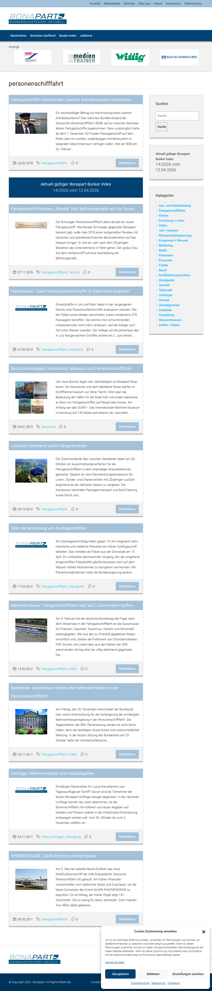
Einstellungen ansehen (188, 974)
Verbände (165, 310)
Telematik (165, 290)
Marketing (166, 245)
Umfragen (57, 837)
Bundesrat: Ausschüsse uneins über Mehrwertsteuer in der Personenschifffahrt (65, 692)
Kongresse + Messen (173, 240)
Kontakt (95, 3)
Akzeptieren (120, 974)
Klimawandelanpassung (175, 235)
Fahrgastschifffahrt (54, 163)
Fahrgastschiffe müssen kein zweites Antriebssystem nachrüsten (71, 99)
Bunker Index (67, 35)
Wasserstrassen (170, 320)
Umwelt (164, 300)
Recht (163, 270)
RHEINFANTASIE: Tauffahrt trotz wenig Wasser (54, 855)
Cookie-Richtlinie (140, 983)
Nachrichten (19, 35)
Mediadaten (112, 3)
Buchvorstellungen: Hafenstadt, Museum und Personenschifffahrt (71, 368)
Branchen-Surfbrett (43, 35)
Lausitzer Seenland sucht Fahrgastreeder (49, 445)
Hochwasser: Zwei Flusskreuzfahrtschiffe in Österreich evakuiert (70, 291)
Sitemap (129, 3)
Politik (73, 669)
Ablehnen (153, 974)
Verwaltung (73, 837)
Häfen (163, 225)
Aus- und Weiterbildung (175, 206)
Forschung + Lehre (171, 220)
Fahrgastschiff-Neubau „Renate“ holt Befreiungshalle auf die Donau (73, 208)
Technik (74, 272)
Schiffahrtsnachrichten (174, 275)
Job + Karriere (168, 230)
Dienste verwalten (115, 962)
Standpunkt (76, 586)
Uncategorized (169, 305)
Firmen (163, 215)
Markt (163, 250)
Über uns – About (150, 3)
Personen (165, 260)
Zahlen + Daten (169, 325)
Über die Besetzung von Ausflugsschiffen (48, 528)
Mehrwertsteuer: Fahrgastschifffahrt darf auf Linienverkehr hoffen (72, 605)
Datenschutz (158, 983)
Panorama (76, 349)
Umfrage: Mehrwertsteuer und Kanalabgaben (52, 773)
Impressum (173, 983)
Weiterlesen (127, 163)
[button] (204, 931)
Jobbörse (86, 35)
